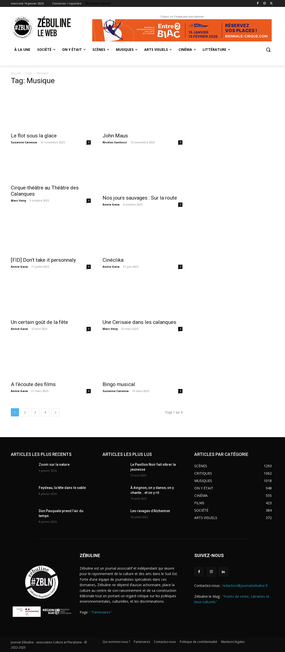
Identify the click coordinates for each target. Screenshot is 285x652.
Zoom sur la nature (54, 464)
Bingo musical (119, 384)
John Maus (115, 136)
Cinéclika (113, 260)
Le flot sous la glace (34, 136)
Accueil (16, 73)
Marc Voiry (18, 200)
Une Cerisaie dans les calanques (139, 322)
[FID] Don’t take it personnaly (43, 260)
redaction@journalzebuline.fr (245, 585)
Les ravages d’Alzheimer (150, 511)
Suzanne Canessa (24, 142)
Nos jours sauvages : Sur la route (140, 198)
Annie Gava (111, 204)
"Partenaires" (101, 612)
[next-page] (55, 412)
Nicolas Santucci (115, 142)
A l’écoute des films (33, 384)
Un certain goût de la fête (39, 322)
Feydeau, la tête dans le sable (62, 488)
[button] (268, 50)
